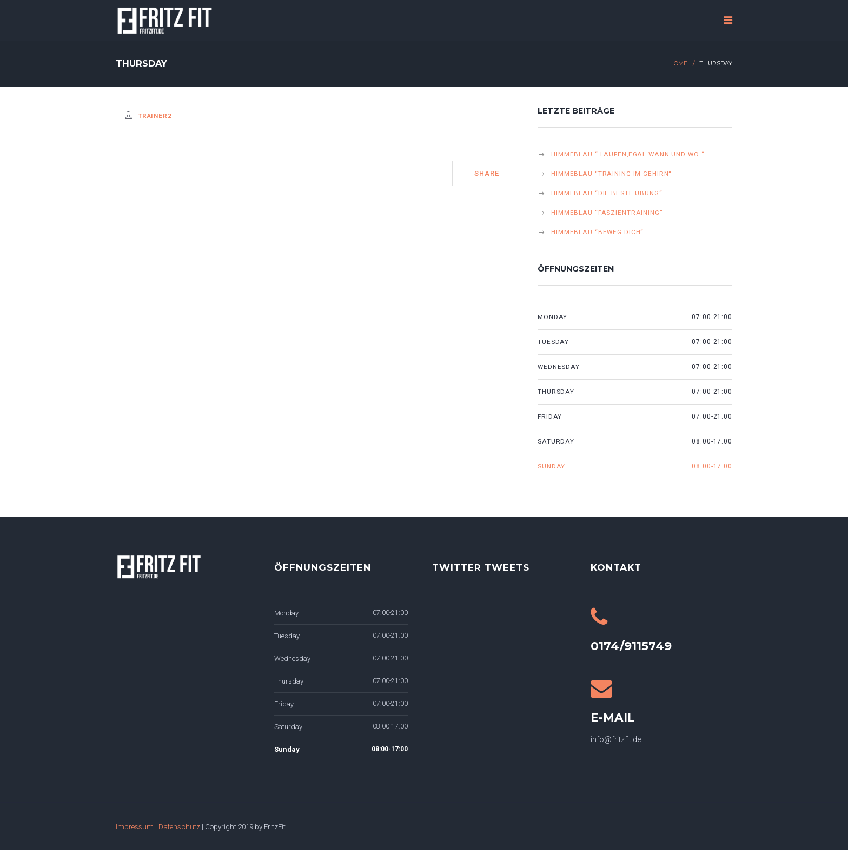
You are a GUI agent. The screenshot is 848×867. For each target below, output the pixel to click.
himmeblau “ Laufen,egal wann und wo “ (627, 154)
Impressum (135, 826)
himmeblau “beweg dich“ (597, 232)
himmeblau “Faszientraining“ (607, 212)
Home (678, 63)
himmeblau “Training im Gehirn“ (611, 173)
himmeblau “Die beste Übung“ (606, 193)
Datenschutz (179, 826)
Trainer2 (155, 116)
